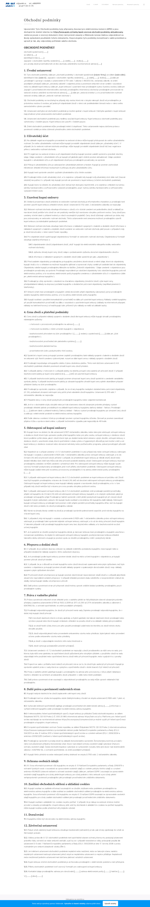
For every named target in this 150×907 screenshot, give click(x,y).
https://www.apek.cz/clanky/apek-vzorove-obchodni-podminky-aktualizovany (88, 32)
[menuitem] (95, 5)
